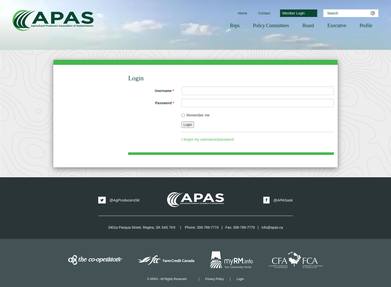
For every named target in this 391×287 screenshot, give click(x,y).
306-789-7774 (207, 227)
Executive (336, 25)
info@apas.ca (272, 227)
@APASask (278, 200)
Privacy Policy (214, 279)
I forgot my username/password (208, 139)
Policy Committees (271, 25)
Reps (234, 25)
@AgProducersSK (119, 200)
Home (242, 13)
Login (240, 279)
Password (164, 103)
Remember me (196, 115)
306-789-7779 (244, 227)
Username (164, 91)
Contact (264, 13)
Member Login (294, 13)
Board (308, 25)
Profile (366, 25)
